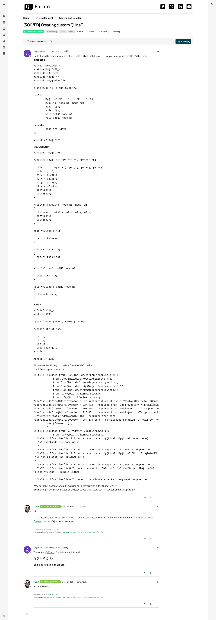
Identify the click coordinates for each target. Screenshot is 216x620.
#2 (158, 506)
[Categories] (4, 3)
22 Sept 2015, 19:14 (78, 581)
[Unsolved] (4, 53)
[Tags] (4, 16)
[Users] (4, 28)
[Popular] (4, 22)
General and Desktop (34, 31)
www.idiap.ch (52, 529)
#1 (158, 51)
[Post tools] (156, 497)
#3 (158, 547)
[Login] (212, 3)
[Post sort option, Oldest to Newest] (36, 41)
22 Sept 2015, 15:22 (57, 547)
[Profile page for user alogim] (27, 53)
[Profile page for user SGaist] (27, 509)
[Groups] (4, 34)
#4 (158, 581)
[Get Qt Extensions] (4, 47)
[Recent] (4, 9)
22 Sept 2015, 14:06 (57, 51)
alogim (37, 51)
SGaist (36, 506)
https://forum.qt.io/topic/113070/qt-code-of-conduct (83, 532)
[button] (4, 616)
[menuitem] (212, 3)
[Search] (4, 41)
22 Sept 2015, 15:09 (78, 506)
